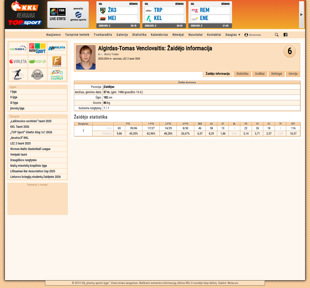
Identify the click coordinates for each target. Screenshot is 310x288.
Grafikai (259, 74)
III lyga (14, 103)
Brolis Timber (111, 54)
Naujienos (53, 35)
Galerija (122, 35)
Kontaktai (214, 35)
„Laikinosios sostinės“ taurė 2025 (30, 121)
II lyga (13, 97)
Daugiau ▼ (233, 35)
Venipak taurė (18, 154)
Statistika (139, 35)
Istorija (293, 74)
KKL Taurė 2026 (19, 127)
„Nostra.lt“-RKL (19, 138)
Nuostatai (195, 35)
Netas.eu (233, 283)
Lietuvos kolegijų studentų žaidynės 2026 (35, 177)
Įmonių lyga (17, 108)
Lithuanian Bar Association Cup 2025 (32, 171)
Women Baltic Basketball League (30, 149)
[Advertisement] (37, 247)
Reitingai (276, 74)
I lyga (13, 91)
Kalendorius (159, 35)
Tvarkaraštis (103, 35)
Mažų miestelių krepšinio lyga (28, 165)
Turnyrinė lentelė (77, 35)
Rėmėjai (178, 35)
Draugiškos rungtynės (23, 160)
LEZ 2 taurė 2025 (20, 143)
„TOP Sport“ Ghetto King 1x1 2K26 (31, 132)
